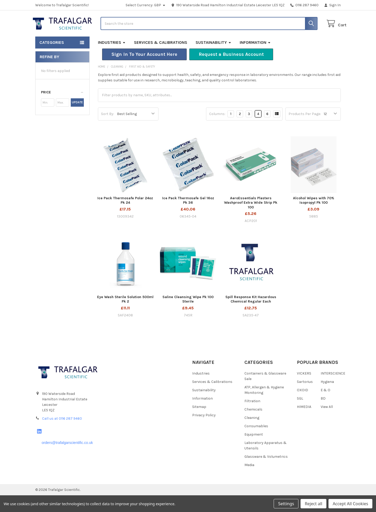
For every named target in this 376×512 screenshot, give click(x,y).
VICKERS (304, 390)
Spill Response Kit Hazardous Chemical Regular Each (250, 316)
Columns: (217, 130)
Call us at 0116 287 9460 (62, 435)
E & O (325, 407)
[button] (144, 71)
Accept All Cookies (350, 504)
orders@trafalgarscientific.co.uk (67, 459)
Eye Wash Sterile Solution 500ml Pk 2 (125, 316)
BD (323, 415)
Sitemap (199, 423)
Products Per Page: (305, 130)
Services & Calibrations (160, 59)
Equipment (253, 451)
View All (327, 423)
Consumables (256, 443)
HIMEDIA (304, 423)
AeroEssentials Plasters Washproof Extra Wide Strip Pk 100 (250, 219)
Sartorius (305, 398)
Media (249, 481)
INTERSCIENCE (333, 390)
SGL (300, 415)
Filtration (252, 417)
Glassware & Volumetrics (266, 473)
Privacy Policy (204, 432)
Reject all (313, 504)
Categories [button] (51, 59)
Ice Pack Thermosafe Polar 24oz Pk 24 (125, 217)
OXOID (302, 407)
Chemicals (253, 426)
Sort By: (107, 130)
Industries (112, 59)
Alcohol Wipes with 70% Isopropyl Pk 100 (313, 217)
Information (255, 59)
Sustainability (213, 59)
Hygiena (327, 398)
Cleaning (251, 434)
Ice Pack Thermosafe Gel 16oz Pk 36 (188, 217)
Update (77, 119)
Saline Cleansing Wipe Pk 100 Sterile (188, 316)
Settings (286, 504)
